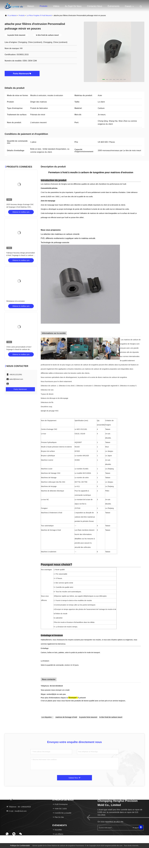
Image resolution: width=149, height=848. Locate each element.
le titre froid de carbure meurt (110, 717)
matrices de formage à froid (66, 717)
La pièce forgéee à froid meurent (39, 15)
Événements (113, 6)
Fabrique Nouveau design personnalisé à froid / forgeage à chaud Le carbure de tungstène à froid (21, 255)
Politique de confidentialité (20, 845)
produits (22, 15)
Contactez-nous (94, 6)
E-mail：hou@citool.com (16, 811)
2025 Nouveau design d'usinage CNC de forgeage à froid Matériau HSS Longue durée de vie (20, 207)
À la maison (12, 15)
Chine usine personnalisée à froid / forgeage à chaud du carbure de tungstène (19, 349)
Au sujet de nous (73, 6)
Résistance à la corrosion (15, 301)
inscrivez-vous (137, 828)
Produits (43, 6)
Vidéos (56, 6)
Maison (30, 6)
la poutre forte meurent (88, 717)
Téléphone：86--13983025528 (18, 807)
